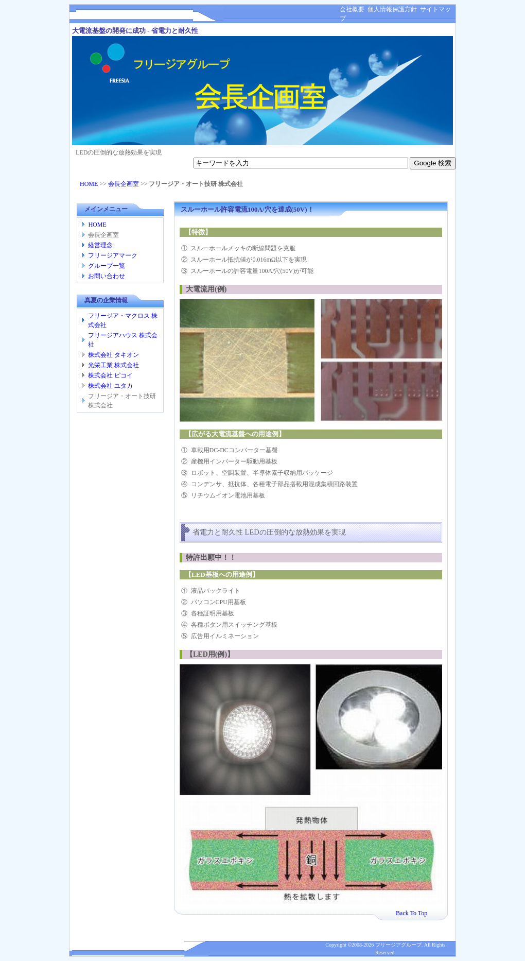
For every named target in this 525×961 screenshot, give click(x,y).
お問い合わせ (106, 276)
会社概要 (352, 9)
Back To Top (411, 913)
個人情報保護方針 (390, 9)
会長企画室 (123, 183)
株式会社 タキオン (113, 354)
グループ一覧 (106, 265)
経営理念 (100, 245)
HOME (89, 183)
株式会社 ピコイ (110, 375)
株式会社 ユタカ (110, 385)
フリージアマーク (112, 255)
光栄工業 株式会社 (113, 365)
